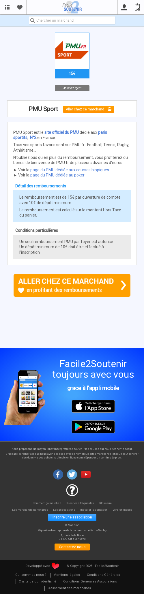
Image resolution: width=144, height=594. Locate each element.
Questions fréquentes (80, 503)
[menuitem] (30, 575)
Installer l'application (95, 509)
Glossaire (106, 503)
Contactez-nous (72, 547)
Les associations (64, 509)
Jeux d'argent (72, 88)
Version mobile (124, 509)
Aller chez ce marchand (89, 109)
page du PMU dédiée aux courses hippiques (69, 170)
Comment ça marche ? (46, 503)
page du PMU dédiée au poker (57, 175)
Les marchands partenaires (29, 509)
